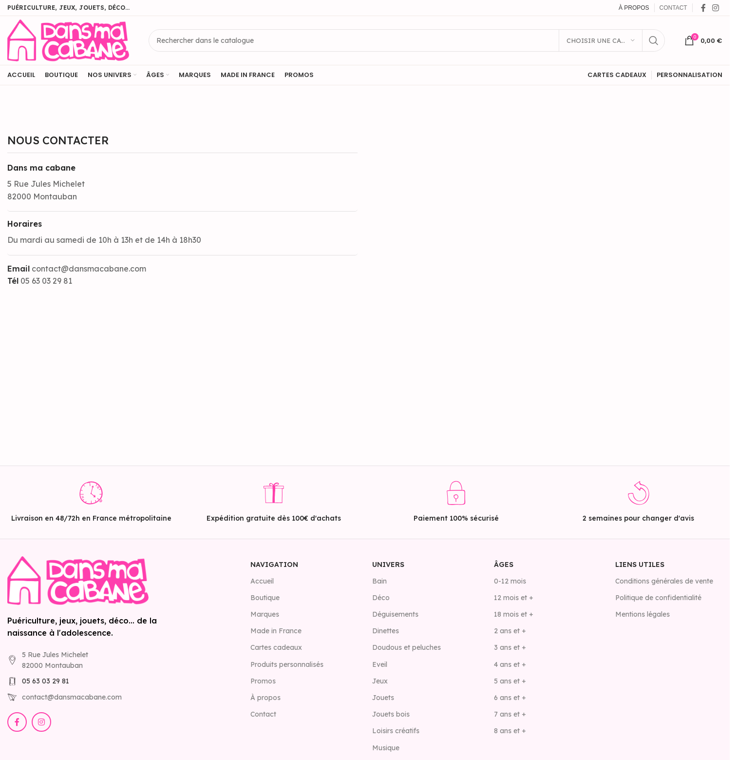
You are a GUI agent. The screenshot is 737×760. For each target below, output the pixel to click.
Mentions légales (642, 614)
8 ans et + (510, 730)
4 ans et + (510, 664)
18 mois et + (513, 614)
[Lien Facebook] (703, 7)
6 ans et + (510, 697)
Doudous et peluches (406, 647)
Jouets (383, 697)
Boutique (265, 597)
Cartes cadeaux (276, 647)
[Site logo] (68, 39)
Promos (263, 681)
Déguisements (395, 614)
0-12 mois (510, 581)
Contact (263, 714)
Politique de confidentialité (658, 597)
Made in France (276, 630)
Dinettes (385, 630)
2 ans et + (510, 630)
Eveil (379, 664)
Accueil (262, 581)
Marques (264, 614)
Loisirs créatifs (395, 730)
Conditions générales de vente (664, 581)
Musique (385, 747)
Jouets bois (391, 714)
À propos (265, 697)
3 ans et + (510, 647)
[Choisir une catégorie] (601, 40)
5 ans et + (510, 681)
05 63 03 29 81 (45, 681)
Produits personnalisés (286, 664)
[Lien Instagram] (715, 7)
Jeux (380, 681)
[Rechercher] (407, 40)
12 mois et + (513, 597)
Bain (379, 581)
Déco (381, 597)
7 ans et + (510, 714)
